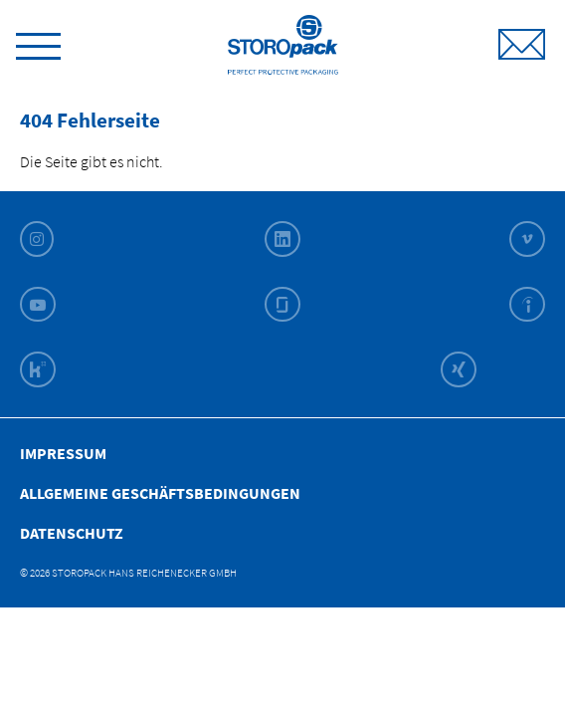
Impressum (63, 453)
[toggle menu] (38, 43)
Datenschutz (71, 533)
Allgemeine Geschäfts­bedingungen (160, 493)
